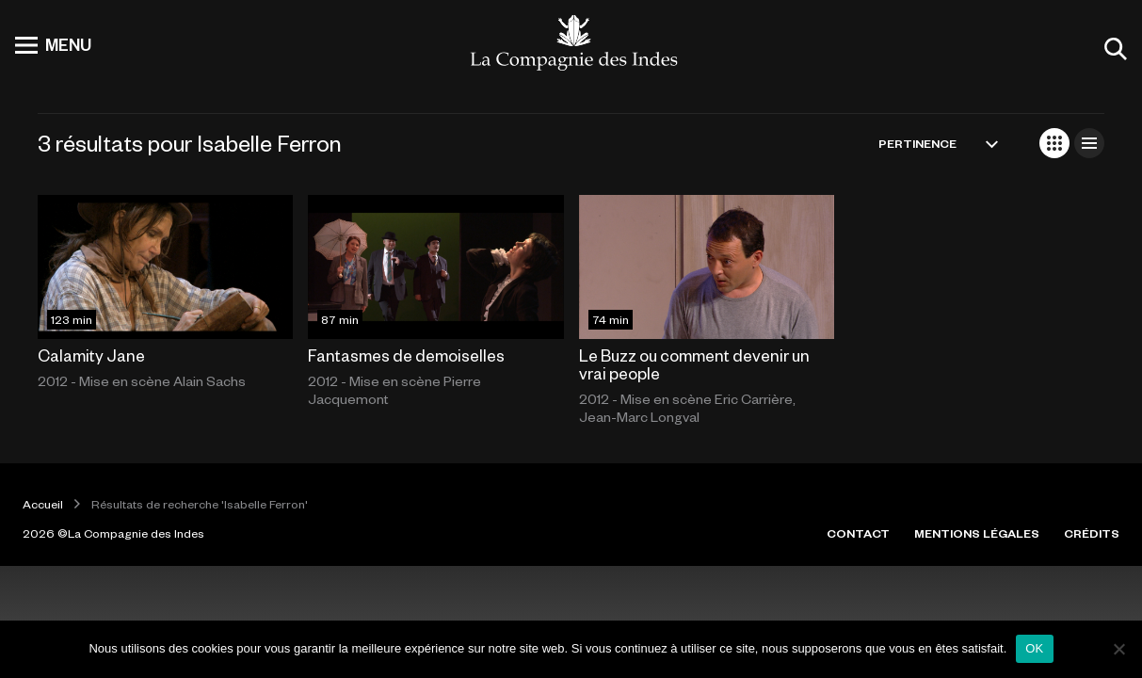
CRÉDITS (1091, 533)
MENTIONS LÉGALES (976, 533)
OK (1034, 648)
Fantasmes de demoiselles (406, 355)
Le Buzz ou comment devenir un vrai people (694, 364)
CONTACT (858, 533)
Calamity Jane (91, 355)
